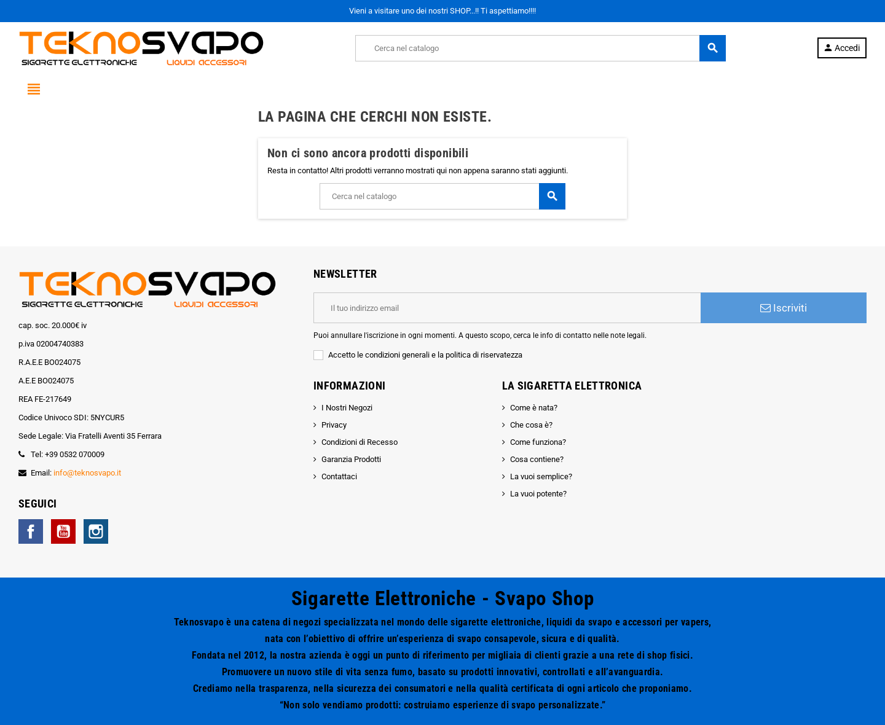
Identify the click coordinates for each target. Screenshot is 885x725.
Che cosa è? (531, 424)
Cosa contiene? (537, 459)
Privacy (334, 424)
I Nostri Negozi (346, 407)
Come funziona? (538, 442)
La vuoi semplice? (541, 476)
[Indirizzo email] (507, 307)
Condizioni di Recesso (359, 442)
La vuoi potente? (538, 493)
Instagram (96, 531)
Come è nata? (533, 407)
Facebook (30, 531)
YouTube (63, 531)
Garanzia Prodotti (351, 459)
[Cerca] (540, 48)
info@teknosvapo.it (87, 472)
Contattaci (339, 476)
